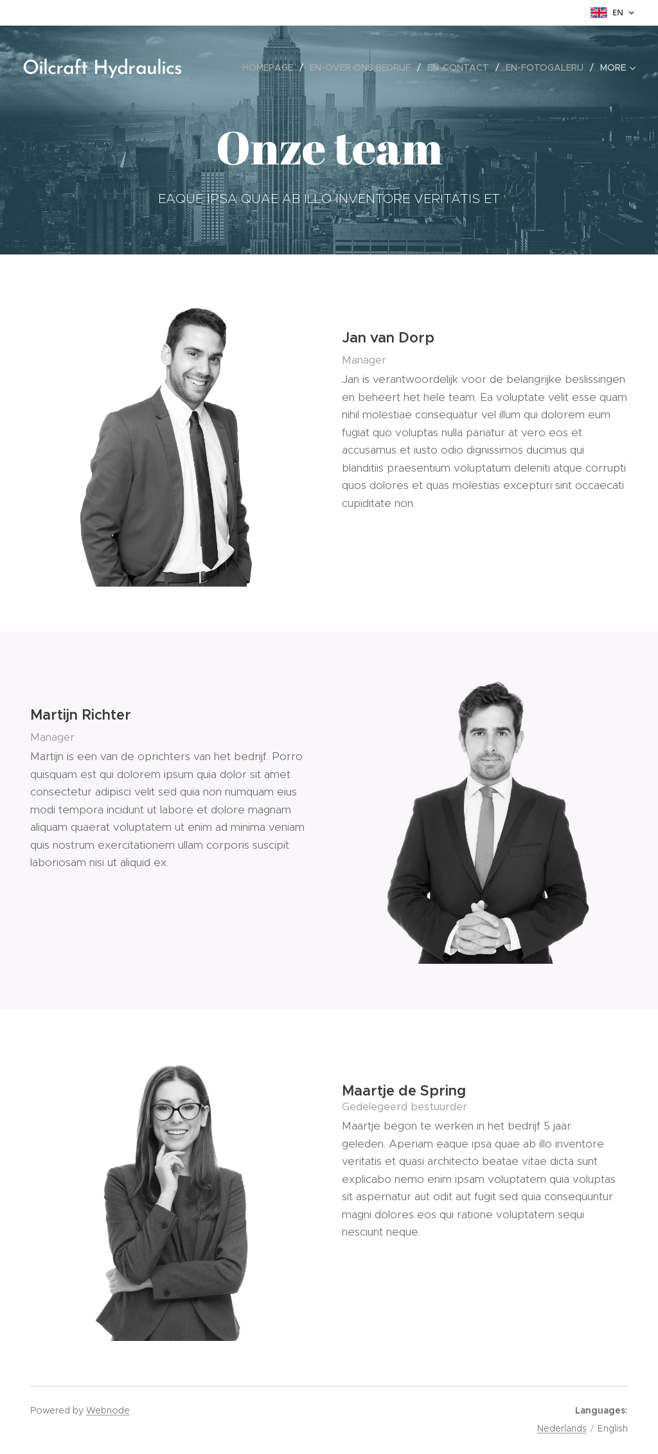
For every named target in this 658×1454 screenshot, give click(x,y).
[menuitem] (271, 67)
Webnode (108, 1410)
